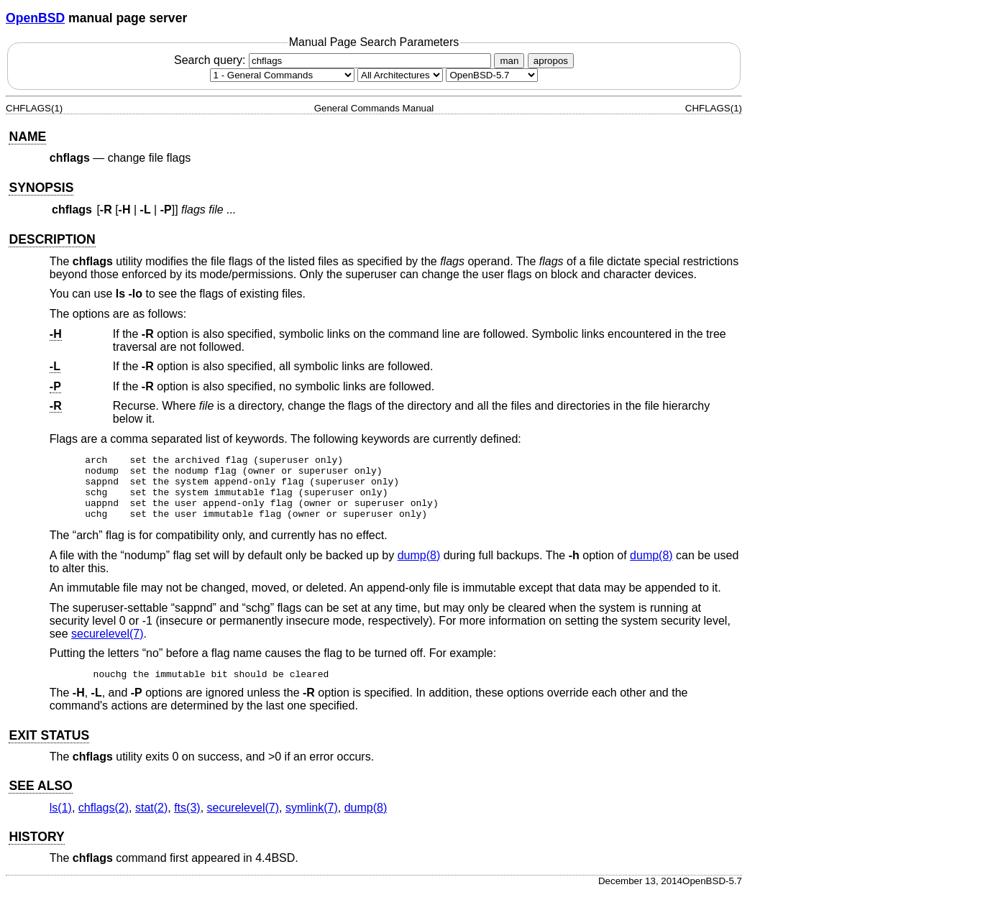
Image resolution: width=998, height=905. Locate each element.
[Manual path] (492, 75)
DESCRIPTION (52, 239)
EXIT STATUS (49, 748)
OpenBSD (35, 18)
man (509, 60)
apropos (551, 60)
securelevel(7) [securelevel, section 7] (107, 646)
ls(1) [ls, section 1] (61, 820)
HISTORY (36, 849)
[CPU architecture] (400, 75)
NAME (27, 136)
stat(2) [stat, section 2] (151, 820)
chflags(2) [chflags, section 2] (103, 820)
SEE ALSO (40, 798)
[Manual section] (282, 75)
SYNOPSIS (41, 187)
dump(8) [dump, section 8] (419, 568)
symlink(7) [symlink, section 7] (311, 820)
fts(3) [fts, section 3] (187, 820)
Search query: (334, 60)
